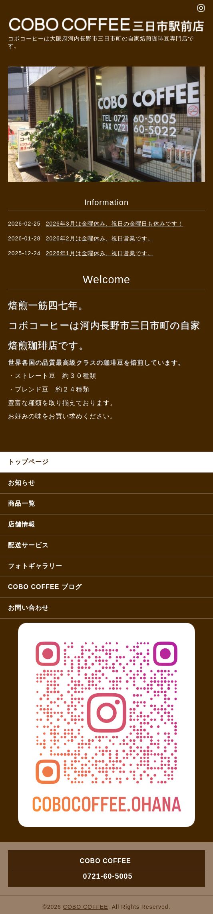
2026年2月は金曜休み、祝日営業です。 (99, 238)
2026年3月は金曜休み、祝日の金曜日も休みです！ (114, 223)
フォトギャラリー (35, 566)
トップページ (28, 461)
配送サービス (28, 545)
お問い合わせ (28, 607)
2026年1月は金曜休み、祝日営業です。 (99, 253)
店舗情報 (21, 524)
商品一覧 (21, 503)
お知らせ (21, 482)
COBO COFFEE (85, 907)
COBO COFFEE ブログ (45, 586)
